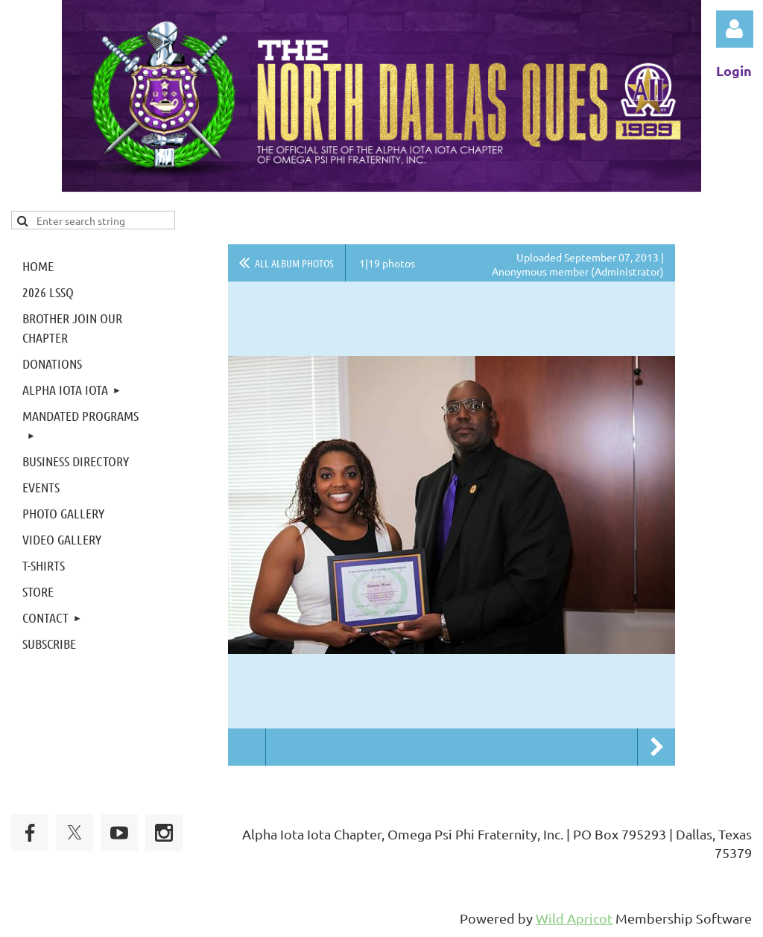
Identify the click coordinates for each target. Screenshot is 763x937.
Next (656, 747)
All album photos (294, 263)
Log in (734, 29)
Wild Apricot (574, 918)
